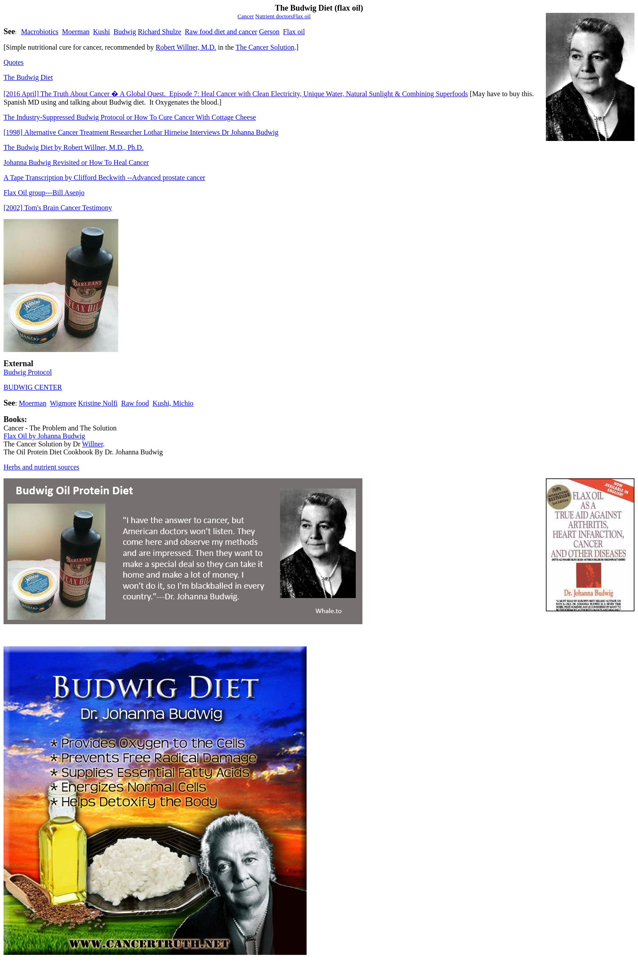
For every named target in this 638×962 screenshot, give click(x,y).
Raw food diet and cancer (221, 31)
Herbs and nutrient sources (41, 467)
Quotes (13, 62)
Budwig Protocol (28, 372)
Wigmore (63, 403)
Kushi (101, 31)
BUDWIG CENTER (33, 387)
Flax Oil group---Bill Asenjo (44, 192)
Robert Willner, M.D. (186, 47)
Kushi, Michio (172, 403)
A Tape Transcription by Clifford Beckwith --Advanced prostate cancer (104, 177)
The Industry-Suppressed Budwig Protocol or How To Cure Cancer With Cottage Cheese (130, 117)
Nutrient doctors (274, 16)
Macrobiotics (39, 31)
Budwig (124, 31)
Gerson (269, 31)
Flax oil (294, 31)
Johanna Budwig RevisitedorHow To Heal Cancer (76, 162)
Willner (92, 444)
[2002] (58, 207)
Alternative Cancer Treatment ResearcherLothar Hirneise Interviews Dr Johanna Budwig (141, 132)
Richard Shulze (159, 31)
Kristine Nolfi (97, 403)
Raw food (135, 403)
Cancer (245, 16)
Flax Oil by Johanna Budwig (44, 436)
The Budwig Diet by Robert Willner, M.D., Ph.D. (74, 147)
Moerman (75, 31)
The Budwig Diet (28, 77)
